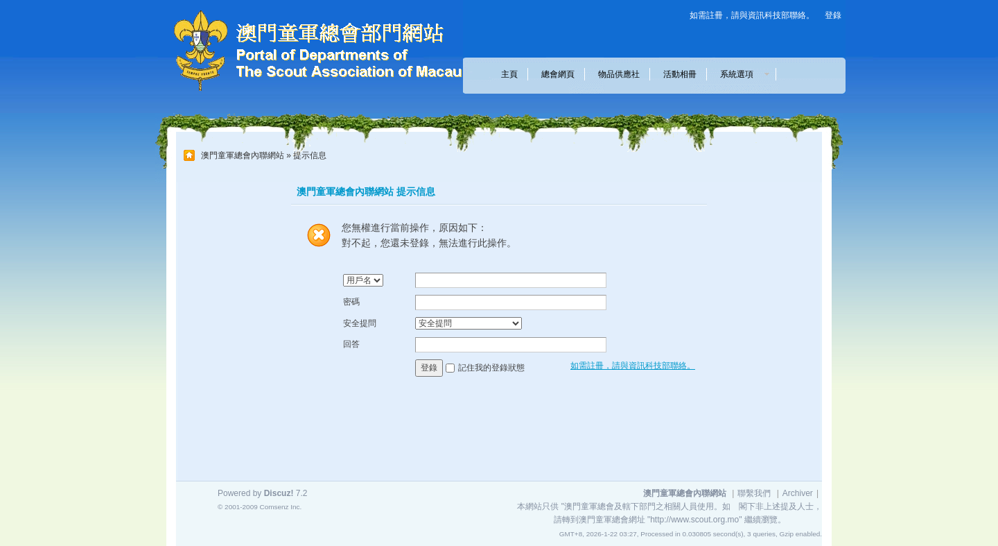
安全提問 (359, 323)
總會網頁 (558, 74)
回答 (351, 344)
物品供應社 (619, 74)
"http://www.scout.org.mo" (694, 519)
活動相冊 (680, 74)
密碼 (351, 302)
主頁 (509, 74)
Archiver (797, 493)
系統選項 (741, 74)
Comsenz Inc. (280, 507)
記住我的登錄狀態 (491, 368)
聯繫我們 (754, 493)
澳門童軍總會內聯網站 (242, 155)
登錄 (833, 15)
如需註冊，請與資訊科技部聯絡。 (752, 15)
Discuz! (279, 493)
